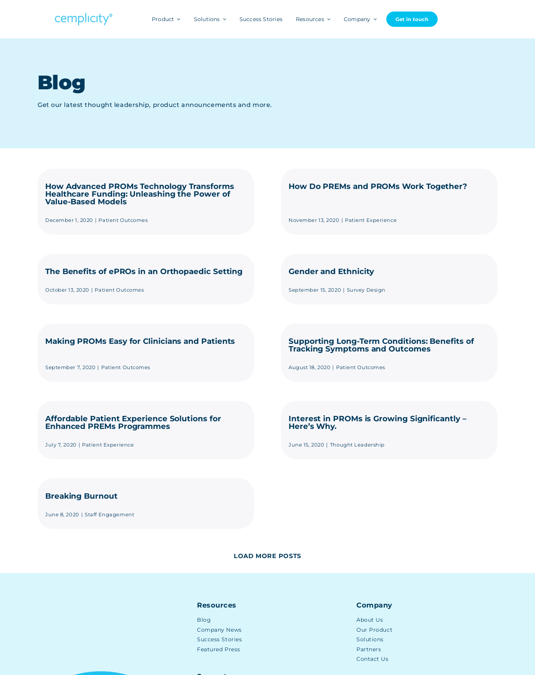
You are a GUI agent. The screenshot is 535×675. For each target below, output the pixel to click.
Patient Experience (371, 220)
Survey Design (366, 290)
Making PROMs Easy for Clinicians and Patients (140, 341)
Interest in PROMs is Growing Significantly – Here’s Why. (377, 422)
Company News (219, 629)
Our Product (374, 629)
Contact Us (372, 658)
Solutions (370, 639)
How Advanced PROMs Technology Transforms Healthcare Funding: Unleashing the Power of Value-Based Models (139, 194)
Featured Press (218, 649)
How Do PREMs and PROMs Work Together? (378, 186)
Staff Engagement (109, 514)
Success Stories (219, 639)
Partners (368, 649)
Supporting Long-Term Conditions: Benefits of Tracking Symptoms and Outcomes (381, 345)
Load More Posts (267, 556)
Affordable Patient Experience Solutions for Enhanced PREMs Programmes (133, 422)
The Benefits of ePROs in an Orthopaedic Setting (144, 271)
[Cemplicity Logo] (83, 16)
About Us (369, 619)
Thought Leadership (357, 445)
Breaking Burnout (81, 496)
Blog (204, 619)
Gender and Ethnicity (331, 271)
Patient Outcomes (123, 220)
